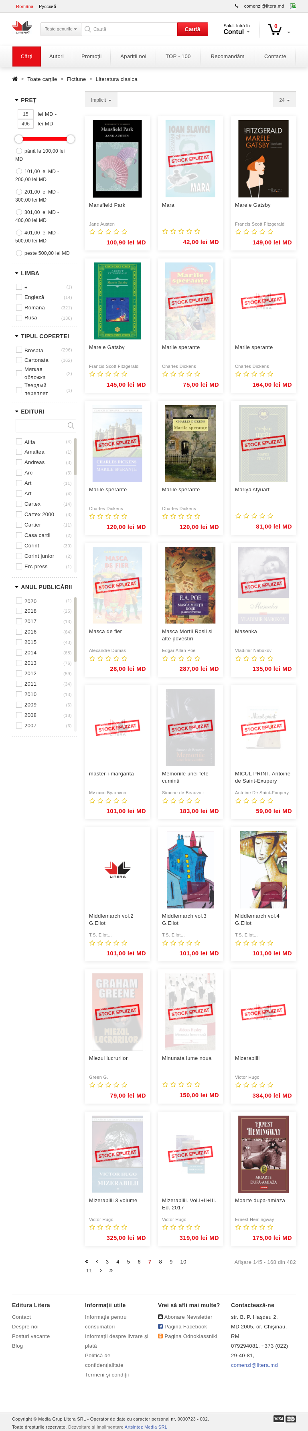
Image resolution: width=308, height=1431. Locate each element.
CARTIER (32, 525)
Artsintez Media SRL (146, 1427)
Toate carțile (42, 79)
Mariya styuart (252, 489)
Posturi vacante (31, 1336)
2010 (30, 694)
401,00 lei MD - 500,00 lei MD (37, 237)
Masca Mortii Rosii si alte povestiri (187, 635)
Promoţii (91, 56)
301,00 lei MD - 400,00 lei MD (37, 216)
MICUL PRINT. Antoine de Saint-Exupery (262, 777)
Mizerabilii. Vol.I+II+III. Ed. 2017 (189, 1204)
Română (34, 308)
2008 (30, 715)
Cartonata (36, 360)
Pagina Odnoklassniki (190, 1336)
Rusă (30, 318)
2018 (30, 611)
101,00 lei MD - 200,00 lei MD (37, 175)
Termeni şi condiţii (107, 1375)
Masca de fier (105, 631)
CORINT (31, 546)
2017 (30, 621)
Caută (193, 29)
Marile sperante (181, 347)
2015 (30, 642)
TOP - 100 (178, 56)
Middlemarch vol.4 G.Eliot (257, 919)
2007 (30, 726)
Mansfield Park (107, 205)
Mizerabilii (247, 1058)
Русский (47, 6)
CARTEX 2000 (39, 514)
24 (284, 100)
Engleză (34, 297)
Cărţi (26, 56)
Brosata (33, 350)
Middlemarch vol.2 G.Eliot (111, 919)
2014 (30, 653)
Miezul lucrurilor (108, 1058)
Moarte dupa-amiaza (260, 1200)
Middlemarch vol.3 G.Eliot (184, 919)
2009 (30, 705)
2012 (30, 673)
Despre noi (25, 1327)
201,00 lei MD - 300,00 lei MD (37, 196)
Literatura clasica (117, 79)
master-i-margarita (111, 774)
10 (183, 1262)
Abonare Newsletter (188, 1317)
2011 (30, 684)
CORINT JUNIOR (39, 556)
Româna (25, 6)
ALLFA (29, 442)
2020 (30, 601)
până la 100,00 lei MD (40, 155)
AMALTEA (34, 452)
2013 (30, 663)
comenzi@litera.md (264, 6)
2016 (30, 632)
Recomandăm (228, 56)
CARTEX (32, 504)
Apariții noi (133, 56)
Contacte (275, 56)
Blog (17, 1346)
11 (89, 1271)
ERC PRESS (36, 566)
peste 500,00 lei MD (47, 253)
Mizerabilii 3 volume (113, 1200)
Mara (168, 205)
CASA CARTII (37, 535)
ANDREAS (34, 462)
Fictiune (76, 79)
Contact (21, 1317)
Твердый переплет (36, 389)
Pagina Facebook (185, 1327)
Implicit (101, 100)
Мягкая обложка (35, 373)
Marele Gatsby (253, 205)
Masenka (246, 631)
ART (28, 483)
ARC (28, 473)
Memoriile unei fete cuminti (185, 777)
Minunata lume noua (187, 1058)
